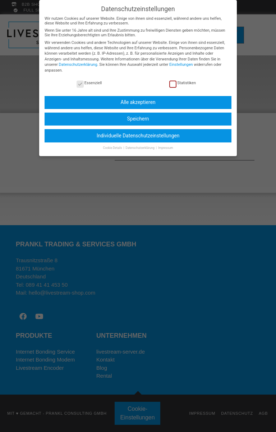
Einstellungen (181, 60)
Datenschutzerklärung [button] (140, 143)
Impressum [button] (165, 143)
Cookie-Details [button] (113, 143)
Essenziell (89, 78)
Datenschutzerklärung (78, 60)
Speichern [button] (138, 114)
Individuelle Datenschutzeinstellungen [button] (138, 131)
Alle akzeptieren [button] (137, 98)
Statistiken (182, 78)
